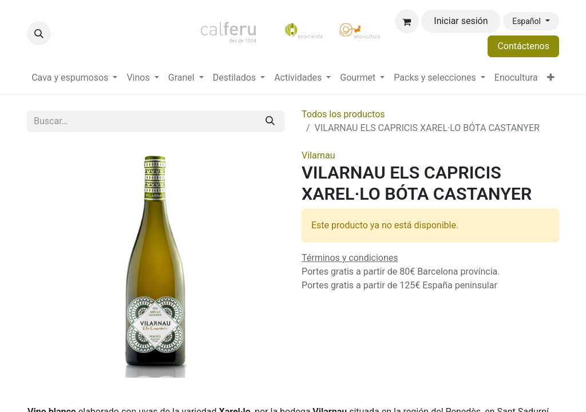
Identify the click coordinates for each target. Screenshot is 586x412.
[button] (39, 33)
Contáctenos (523, 46)
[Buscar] (270, 121)
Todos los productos (343, 114)
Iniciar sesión (461, 20)
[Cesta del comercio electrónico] (407, 21)
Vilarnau (318, 155)
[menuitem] (74, 77)
